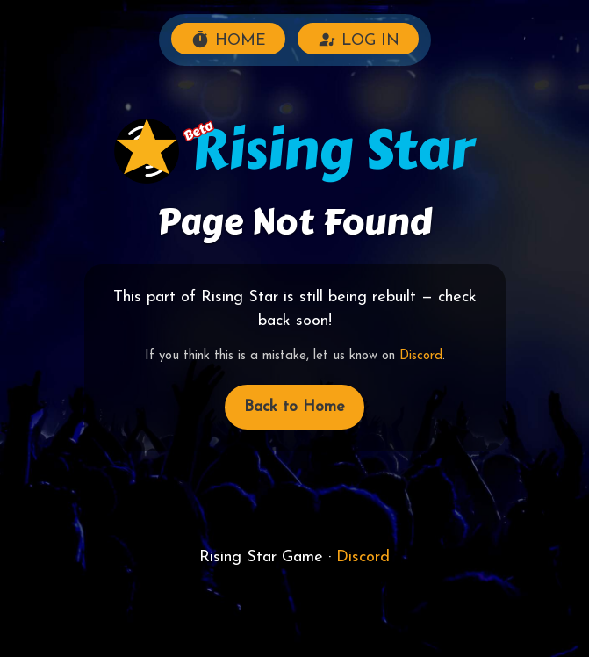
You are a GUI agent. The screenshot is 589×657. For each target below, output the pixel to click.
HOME (228, 39)
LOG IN (358, 39)
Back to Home (294, 407)
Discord (420, 356)
